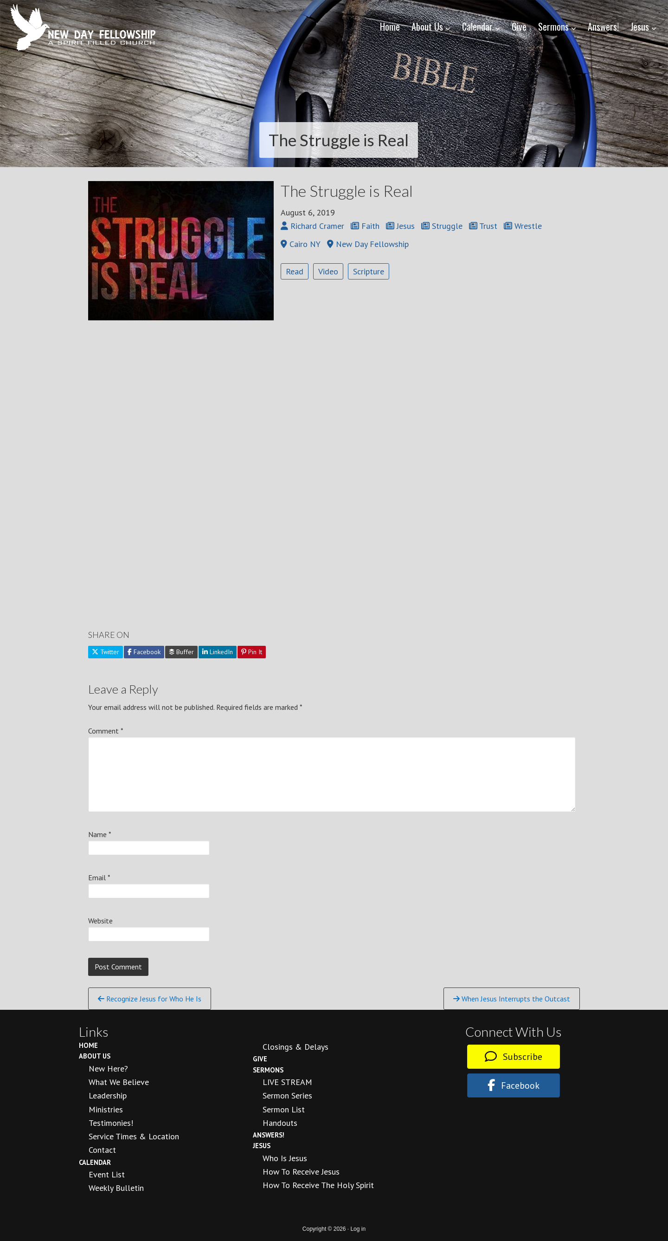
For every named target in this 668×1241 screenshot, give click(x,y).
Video (328, 271)
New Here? (108, 1068)
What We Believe (119, 1082)
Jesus (261, 1145)
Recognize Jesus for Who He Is (149, 998)
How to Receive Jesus (301, 1171)
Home (88, 1045)
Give (260, 1058)
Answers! (268, 1135)
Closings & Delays (295, 1046)
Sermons (268, 1070)
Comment (105, 730)
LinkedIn (217, 652)
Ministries (106, 1109)
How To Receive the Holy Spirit (318, 1185)
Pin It (251, 652)
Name (99, 834)
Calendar (95, 1162)
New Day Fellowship (83, 27)
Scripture (368, 271)
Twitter (105, 652)
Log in (358, 1229)
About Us (94, 1056)
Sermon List (284, 1109)
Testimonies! (111, 1123)
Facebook (144, 652)
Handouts (280, 1123)
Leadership (108, 1095)
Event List (107, 1174)
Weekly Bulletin (116, 1188)
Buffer (181, 652)
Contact (102, 1149)
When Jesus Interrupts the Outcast (511, 998)
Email (99, 877)
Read (294, 271)
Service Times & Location (134, 1136)
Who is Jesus (285, 1158)
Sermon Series (287, 1095)
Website (100, 920)
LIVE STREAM (287, 1082)
